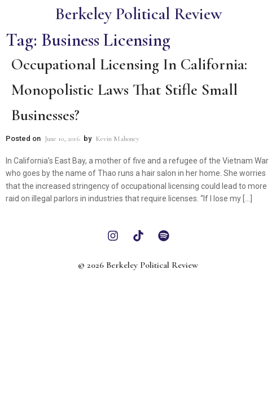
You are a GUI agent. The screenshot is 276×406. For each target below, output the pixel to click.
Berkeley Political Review (138, 13)
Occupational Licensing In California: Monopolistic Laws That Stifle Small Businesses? (129, 90)
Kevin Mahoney (117, 138)
